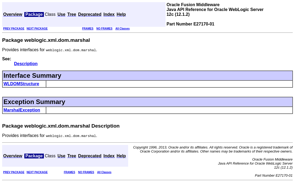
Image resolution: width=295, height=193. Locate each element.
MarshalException (21, 110)
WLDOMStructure (21, 83)
